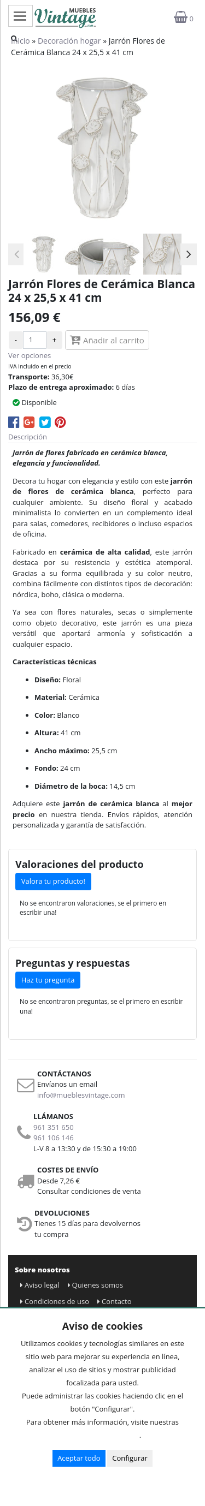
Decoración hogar (69, 40)
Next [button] (188, 254)
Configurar (130, 1458)
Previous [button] (16, 254)
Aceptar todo (78, 1458)
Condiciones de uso (54, 1301)
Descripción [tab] (27, 437)
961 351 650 (53, 1127)
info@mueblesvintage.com (81, 1095)
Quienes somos (96, 1285)
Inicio (20, 40)
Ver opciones (29, 355)
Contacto (114, 1301)
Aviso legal (40, 1285)
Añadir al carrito (107, 340)
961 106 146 (53, 1137)
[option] (43, 254)
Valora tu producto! (53, 881)
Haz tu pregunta (48, 980)
